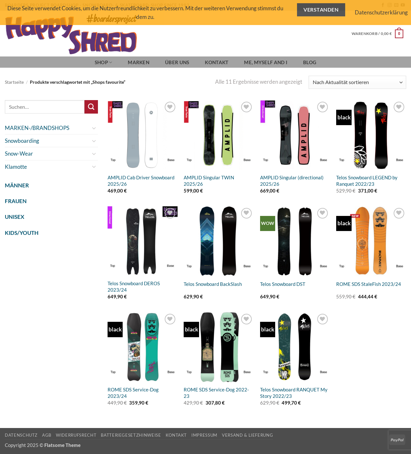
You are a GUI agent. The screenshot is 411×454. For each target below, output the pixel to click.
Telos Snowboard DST (282, 284)
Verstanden (320, 9)
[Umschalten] (94, 128)
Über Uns (177, 62)
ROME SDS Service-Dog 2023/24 (133, 393)
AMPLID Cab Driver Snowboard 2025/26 (141, 181)
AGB (46, 435)
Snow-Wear (19, 153)
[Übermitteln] (91, 106)
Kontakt (216, 62)
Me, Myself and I (265, 62)
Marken (138, 62)
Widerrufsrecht (76, 435)
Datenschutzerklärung (381, 12)
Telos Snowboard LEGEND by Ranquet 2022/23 (367, 181)
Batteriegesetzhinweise (131, 435)
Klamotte (16, 166)
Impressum (204, 435)
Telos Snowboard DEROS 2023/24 (134, 286)
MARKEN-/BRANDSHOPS (37, 127)
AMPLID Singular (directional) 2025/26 (292, 181)
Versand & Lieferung (247, 435)
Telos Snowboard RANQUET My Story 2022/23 (294, 393)
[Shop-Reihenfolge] (357, 82)
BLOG (309, 62)
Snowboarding (22, 140)
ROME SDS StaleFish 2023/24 (368, 284)
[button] (377, 33)
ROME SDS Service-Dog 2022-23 (216, 393)
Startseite (14, 82)
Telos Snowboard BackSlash (213, 284)
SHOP (103, 62)
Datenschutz (21, 435)
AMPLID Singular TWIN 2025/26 (209, 181)
